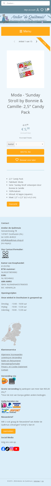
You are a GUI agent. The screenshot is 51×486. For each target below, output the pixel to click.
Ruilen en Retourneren (11, 360)
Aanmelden (8, 431)
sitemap (37, 481)
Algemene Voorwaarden (11, 354)
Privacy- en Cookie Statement (14, 366)
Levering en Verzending (11, 357)
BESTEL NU (25, 152)
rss (42, 481)
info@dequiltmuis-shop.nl (12, 240)
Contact (4, 369)
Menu (25, 31)
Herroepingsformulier (10, 363)
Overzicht (13, 204)
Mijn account (31, 10)
